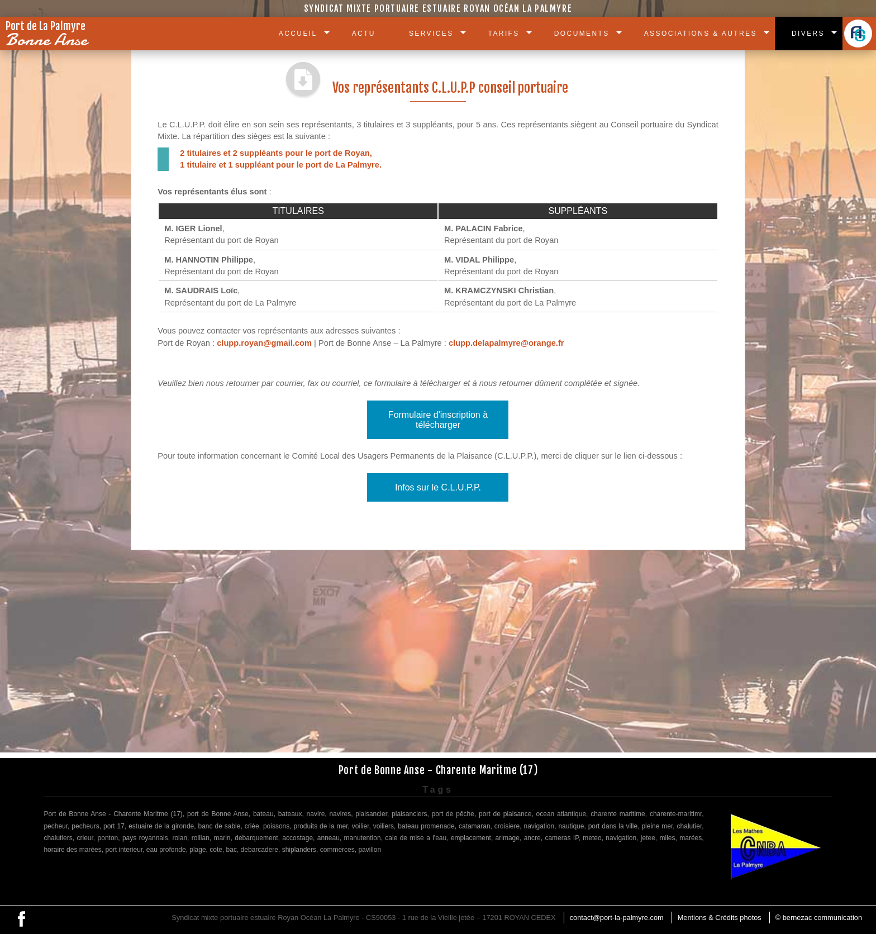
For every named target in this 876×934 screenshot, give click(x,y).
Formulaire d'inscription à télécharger (438, 420)
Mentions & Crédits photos (719, 917)
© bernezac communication (818, 917)
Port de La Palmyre (49, 36)
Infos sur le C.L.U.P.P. (438, 487)
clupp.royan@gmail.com (264, 343)
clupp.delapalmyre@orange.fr (506, 343)
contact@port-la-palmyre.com (617, 917)
